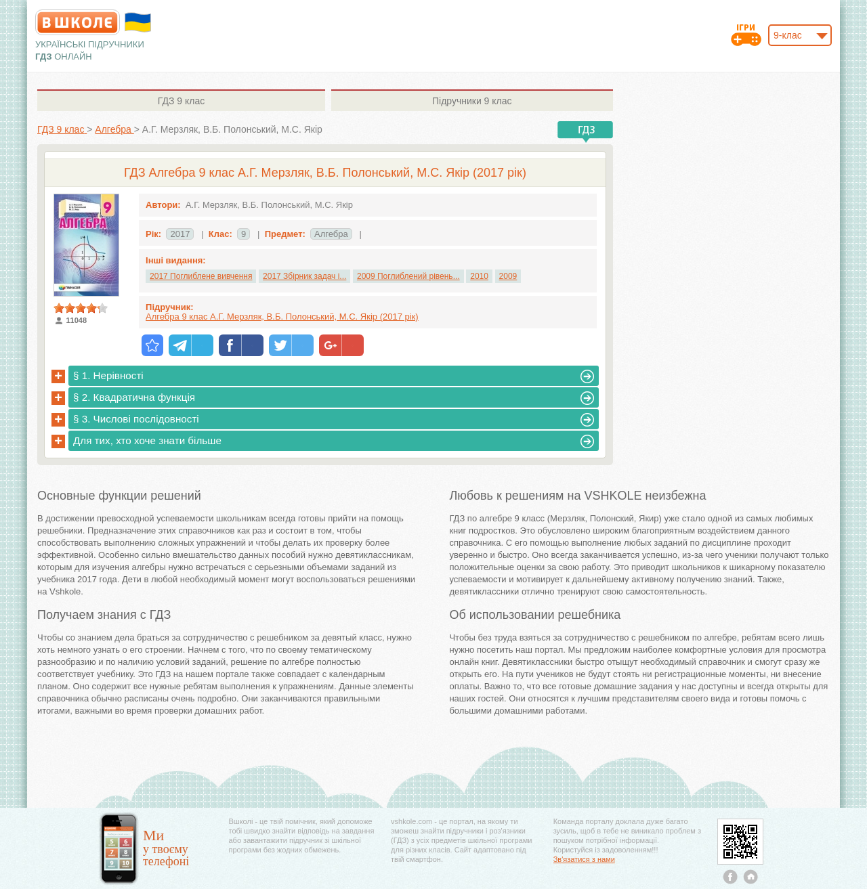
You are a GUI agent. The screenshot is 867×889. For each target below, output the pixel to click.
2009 (508, 276)
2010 (479, 276)
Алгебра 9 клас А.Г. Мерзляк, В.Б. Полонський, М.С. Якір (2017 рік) (282, 316)
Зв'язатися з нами (584, 859)
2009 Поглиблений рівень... (408, 276)
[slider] (81, 308)
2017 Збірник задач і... (304, 276)
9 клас (181, 100)
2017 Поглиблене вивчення (201, 276)
